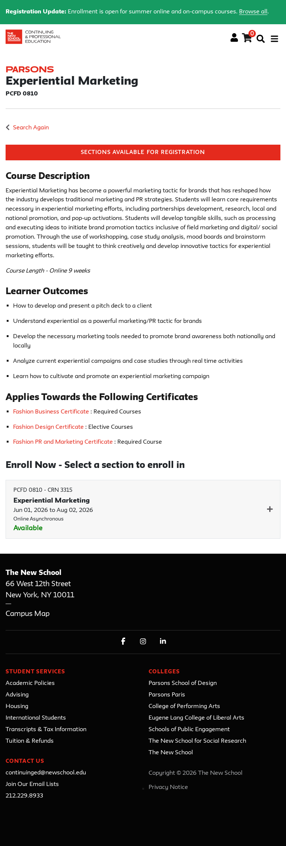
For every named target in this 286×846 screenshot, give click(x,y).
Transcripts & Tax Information (46, 729)
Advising (17, 695)
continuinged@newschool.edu (46, 773)
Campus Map (28, 614)
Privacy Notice (168, 787)
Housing (17, 706)
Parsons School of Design (183, 683)
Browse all (253, 12)
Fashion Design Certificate (49, 427)
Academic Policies (30, 683)
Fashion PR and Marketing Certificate (63, 442)
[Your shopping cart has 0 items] (247, 39)
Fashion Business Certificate (51, 412)
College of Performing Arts (184, 706)
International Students (36, 718)
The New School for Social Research (197, 741)
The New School (171, 752)
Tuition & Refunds (30, 741)
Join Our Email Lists (32, 784)
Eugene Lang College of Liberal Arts (196, 718)
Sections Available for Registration (143, 152)
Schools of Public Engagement (189, 729)
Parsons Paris (167, 695)
